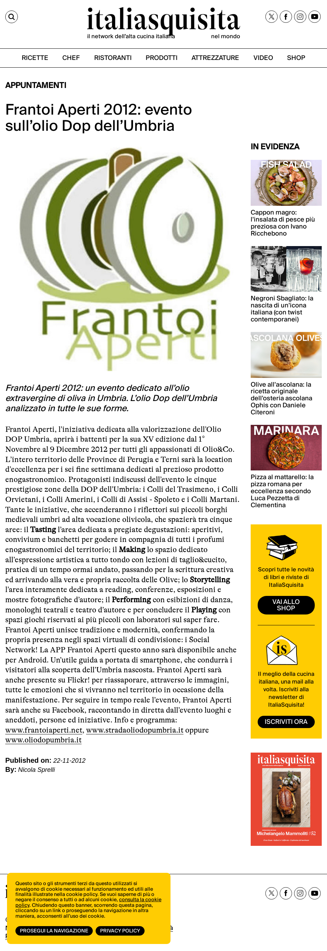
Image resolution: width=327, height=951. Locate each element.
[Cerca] (11, 17)
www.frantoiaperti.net (43, 730)
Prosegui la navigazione (54, 931)
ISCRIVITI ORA (286, 721)
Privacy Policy (120, 931)
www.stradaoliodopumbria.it (134, 730)
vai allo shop (286, 605)
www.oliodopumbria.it (43, 739)
